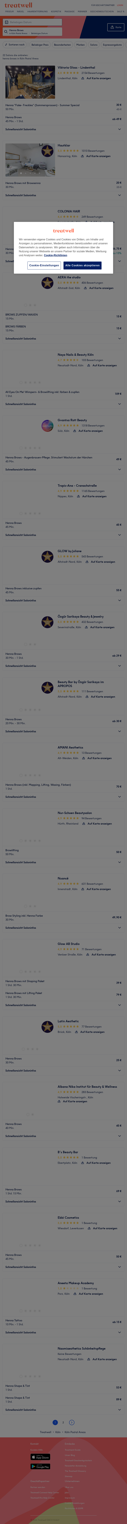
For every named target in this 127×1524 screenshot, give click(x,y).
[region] (63, 248)
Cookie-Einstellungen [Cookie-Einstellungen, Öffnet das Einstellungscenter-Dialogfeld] (44, 265)
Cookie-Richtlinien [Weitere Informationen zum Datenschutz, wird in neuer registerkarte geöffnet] (55, 255)
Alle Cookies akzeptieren (82, 265)
